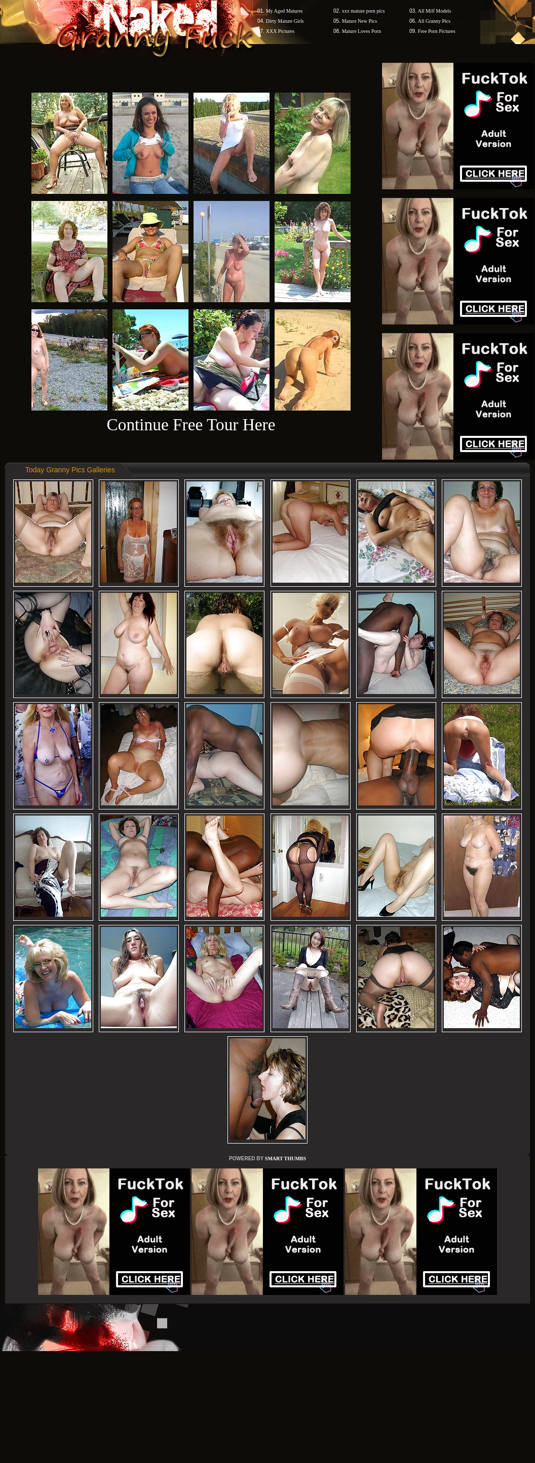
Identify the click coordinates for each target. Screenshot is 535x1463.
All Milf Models (434, 11)
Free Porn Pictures (436, 31)
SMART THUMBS (285, 1158)
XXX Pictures (280, 31)
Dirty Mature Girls (285, 21)
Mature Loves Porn (361, 31)
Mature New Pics (359, 21)
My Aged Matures (284, 11)
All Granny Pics (434, 21)
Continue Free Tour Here (190, 424)
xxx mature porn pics (363, 11)
